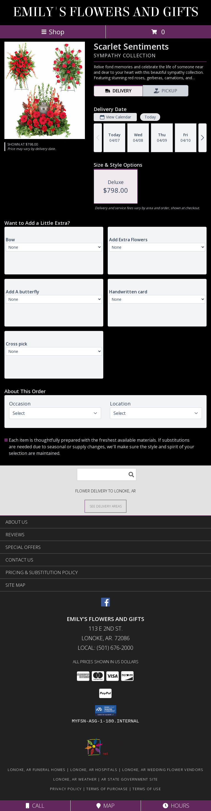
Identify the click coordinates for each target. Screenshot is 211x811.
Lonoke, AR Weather (75, 779)
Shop (52, 31)
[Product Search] (106, 474)
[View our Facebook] (105, 605)
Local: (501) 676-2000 (105, 647)
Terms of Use (146, 788)
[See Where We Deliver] (105, 506)
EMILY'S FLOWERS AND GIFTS (105, 12)
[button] (105, 710)
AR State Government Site (129, 779)
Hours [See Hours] (176, 805)
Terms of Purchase (107, 788)
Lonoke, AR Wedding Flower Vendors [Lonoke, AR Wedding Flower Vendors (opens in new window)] (163, 769)
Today (150, 117)
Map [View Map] (105, 805)
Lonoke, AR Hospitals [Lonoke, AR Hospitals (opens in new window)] (94, 769)
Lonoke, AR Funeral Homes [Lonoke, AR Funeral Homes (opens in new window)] (37, 769)
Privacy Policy (66, 788)
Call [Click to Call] (35, 805)
